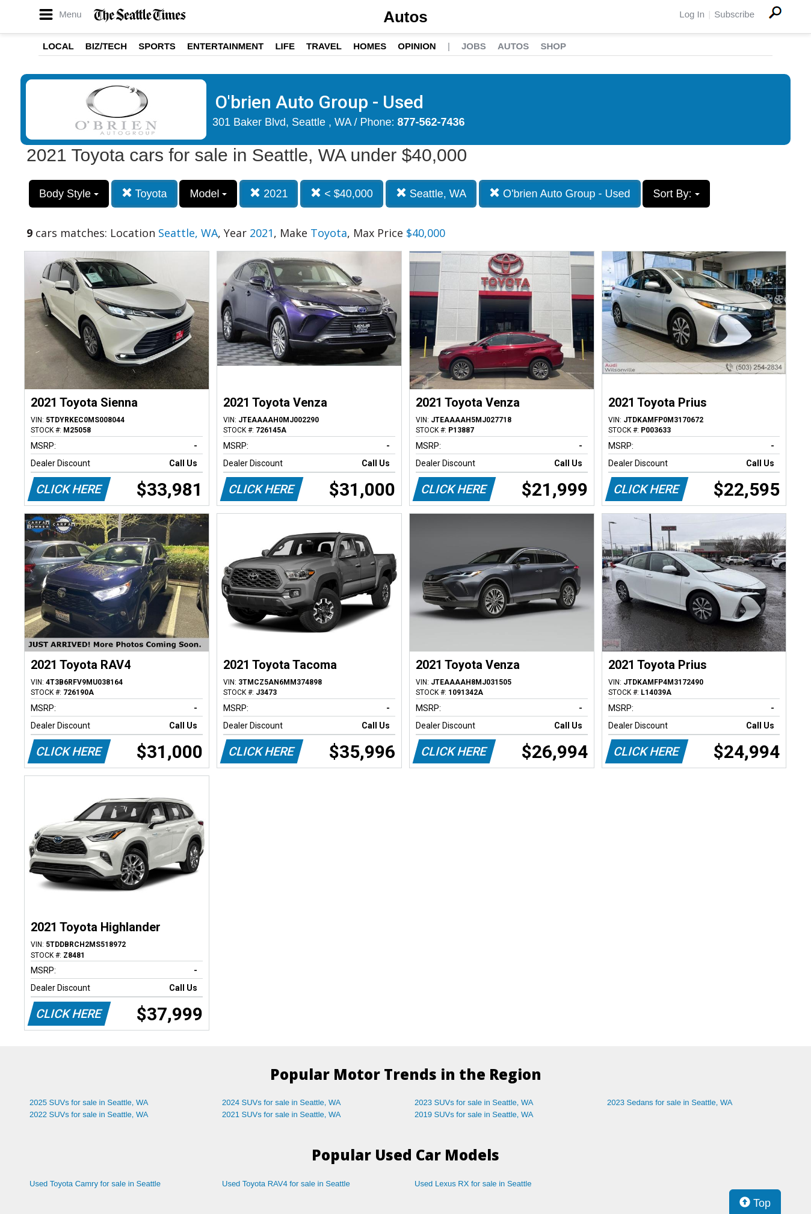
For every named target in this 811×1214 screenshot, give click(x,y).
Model (208, 194)
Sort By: (676, 194)
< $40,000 (341, 193)
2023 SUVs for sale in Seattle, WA (474, 1102)
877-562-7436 (431, 122)
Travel (324, 46)
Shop (553, 46)
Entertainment (225, 46)
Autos (405, 17)
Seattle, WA (431, 193)
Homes (369, 46)
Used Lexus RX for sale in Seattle (473, 1183)
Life (285, 46)
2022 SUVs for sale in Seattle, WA (89, 1114)
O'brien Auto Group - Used (560, 193)
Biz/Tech (106, 46)
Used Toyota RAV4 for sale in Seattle (286, 1183)
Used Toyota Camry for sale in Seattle (95, 1183)
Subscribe (734, 14)
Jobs (473, 46)
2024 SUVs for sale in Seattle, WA (281, 1102)
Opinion (417, 46)
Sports (157, 46)
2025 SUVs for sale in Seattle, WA (89, 1102)
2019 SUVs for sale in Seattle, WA (474, 1114)
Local (58, 46)
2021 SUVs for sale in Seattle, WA (281, 1114)
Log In (692, 14)
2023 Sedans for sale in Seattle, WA (669, 1102)
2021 (269, 193)
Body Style (69, 194)
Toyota (144, 193)
